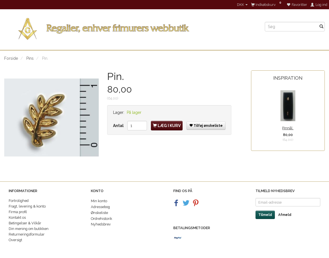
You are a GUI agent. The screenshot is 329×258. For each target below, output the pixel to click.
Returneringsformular (27, 234)
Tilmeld (265, 215)
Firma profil (18, 212)
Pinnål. (287, 128)
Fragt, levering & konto (27, 206)
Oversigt (15, 240)
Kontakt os (17, 217)
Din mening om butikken (29, 229)
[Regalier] (130, 27)
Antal (119, 125)
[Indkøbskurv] (267, 4)
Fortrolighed (19, 201)
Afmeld (284, 215)
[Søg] (321, 26)
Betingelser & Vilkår (25, 223)
